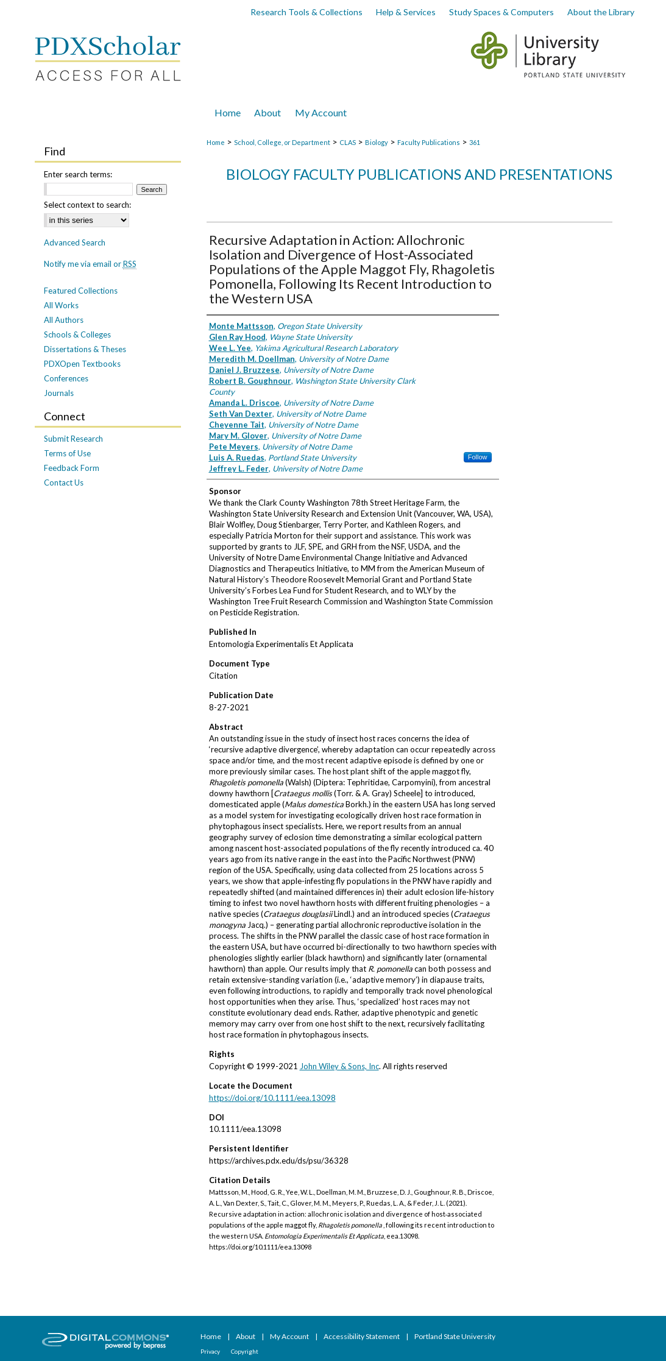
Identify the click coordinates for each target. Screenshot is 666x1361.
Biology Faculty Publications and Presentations (419, 174)
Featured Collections (81, 290)
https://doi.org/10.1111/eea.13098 (272, 1098)
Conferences (66, 378)
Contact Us (63, 482)
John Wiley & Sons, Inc (339, 1066)
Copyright (244, 1351)
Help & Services (406, 12)
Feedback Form (71, 468)
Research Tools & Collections (306, 12)
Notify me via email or (90, 264)
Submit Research (73, 439)
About (246, 1336)
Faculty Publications (428, 142)
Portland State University (454, 1336)
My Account (290, 1336)
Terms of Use (67, 453)
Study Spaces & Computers (501, 12)
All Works (61, 305)
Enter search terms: (78, 174)
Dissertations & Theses (85, 349)
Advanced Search (74, 242)
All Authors (63, 320)
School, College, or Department (282, 142)
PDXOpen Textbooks (82, 364)
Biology (376, 142)
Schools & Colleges (77, 334)
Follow (477, 457)
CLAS (347, 142)
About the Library (600, 12)
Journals (59, 393)
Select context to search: (87, 205)
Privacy (210, 1351)
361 (474, 142)
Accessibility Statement (362, 1336)
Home (216, 142)
